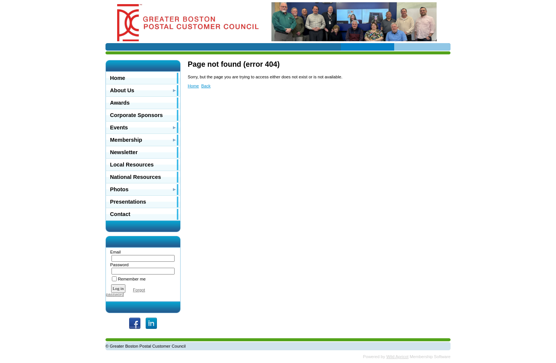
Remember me (132, 279)
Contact (120, 214)
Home (117, 78)
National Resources (135, 177)
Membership (126, 140)
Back (206, 86)
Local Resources (132, 165)
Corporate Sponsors (136, 115)
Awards (120, 103)
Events (119, 127)
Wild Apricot (397, 356)
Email (114, 252)
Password (118, 264)
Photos (119, 189)
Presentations (128, 202)
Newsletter (124, 152)
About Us (122, 90)
